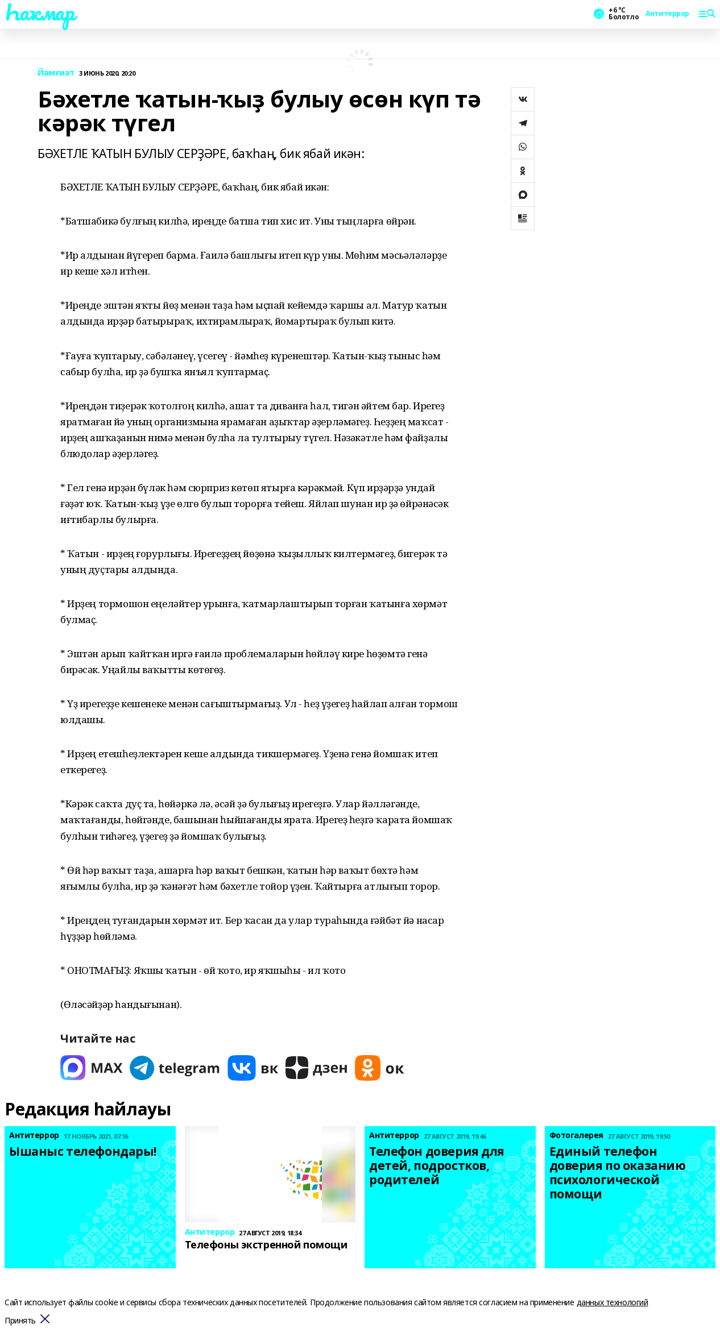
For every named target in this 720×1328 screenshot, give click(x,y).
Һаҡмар (39, 12)
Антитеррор (667, 13)
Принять (20, 1321)
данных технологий (612, 1302)
